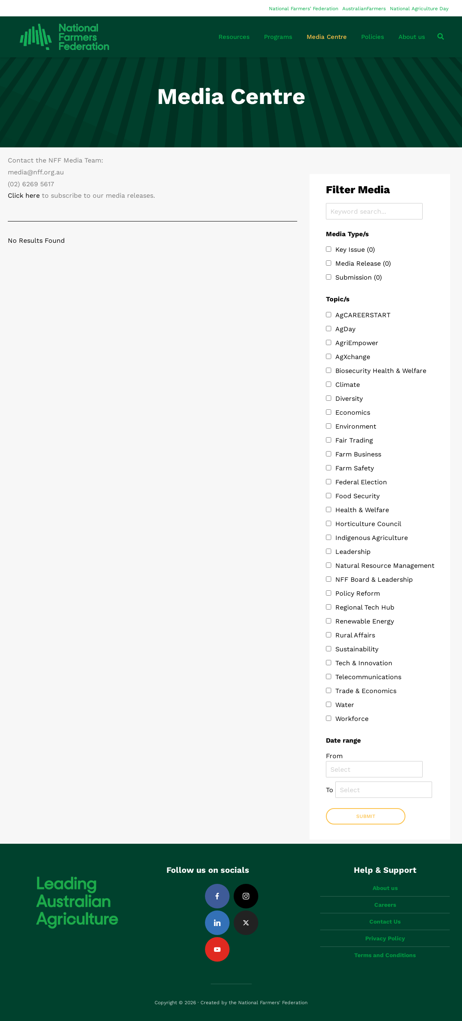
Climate (347, 385)
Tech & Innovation (363, 663)
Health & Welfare (362, 510)
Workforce (352, 719)
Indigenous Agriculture (371, 538)
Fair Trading (354, 440)
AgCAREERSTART (363, 315)
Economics (352, 412)
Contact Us (385, 921)
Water (344, 705)
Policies (372, 37)
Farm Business (358, 454)
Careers (385, 904)
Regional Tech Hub (364, 607)
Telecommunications (368, 677)
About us (411, 37)
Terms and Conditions (385, 955)
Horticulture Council (368, 524)
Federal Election (361, 482)
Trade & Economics (365, 691)
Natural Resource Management (385, 565)
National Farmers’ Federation (303, 8)
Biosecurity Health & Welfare (380, 371)
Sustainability (356, 649)
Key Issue (355, 250)
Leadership (353, 552)
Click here (24, 195)
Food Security (357, 496)
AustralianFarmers (364, 8)
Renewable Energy (364, 621)
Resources (234, 37)
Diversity (349, 398)
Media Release (363, 264)
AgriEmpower (356, 343)
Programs (278, 37)
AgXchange (352, 357)
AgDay (345, 329)
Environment (355, 426)
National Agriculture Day (419, 8)
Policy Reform (357, 593)
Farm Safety (354, 468)
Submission (358, 277)
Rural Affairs (355, 635)
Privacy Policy (385, 938)
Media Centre (327, 37)
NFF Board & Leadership (374, 579)
